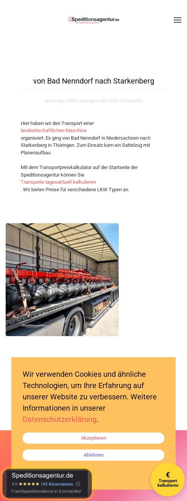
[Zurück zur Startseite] (93, 20)
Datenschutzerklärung (60, 419)
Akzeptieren (93, 438)
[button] (177, 20)
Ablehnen (94, 455)
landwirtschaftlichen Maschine (54, 130)
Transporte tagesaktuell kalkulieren (58, 182)
